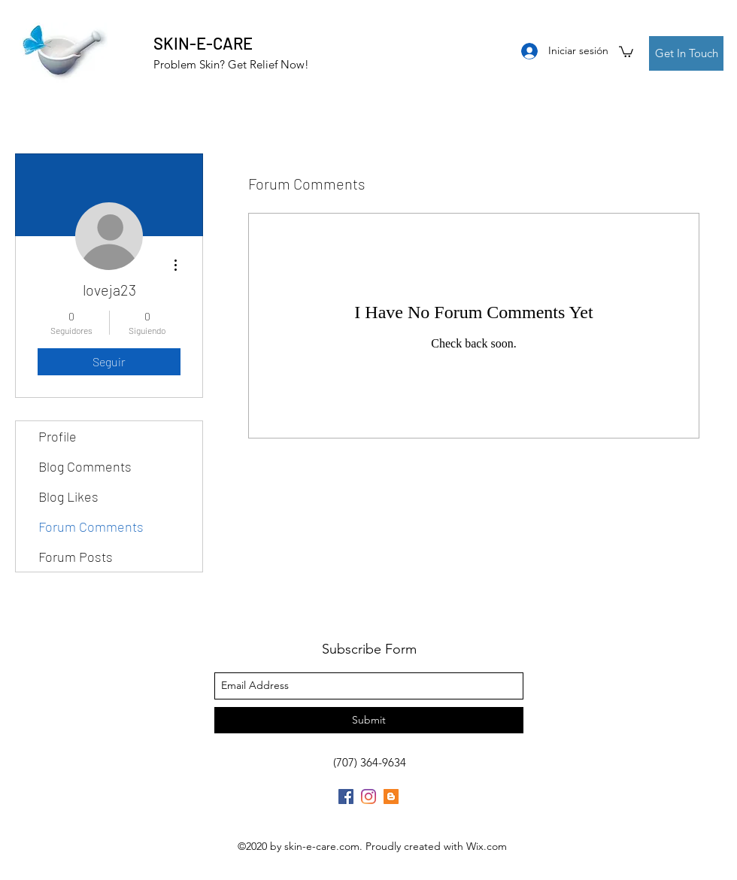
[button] (626, 51)
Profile (57, 436)
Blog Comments (85, 466)
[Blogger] (391, 796)
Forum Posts (75, 556)
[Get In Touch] (686, 53)
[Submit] (368, 720)
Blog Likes (68, 496)
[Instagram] (368, 796)
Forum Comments (91, 526)
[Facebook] (345, 796)
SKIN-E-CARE (203, 43)
